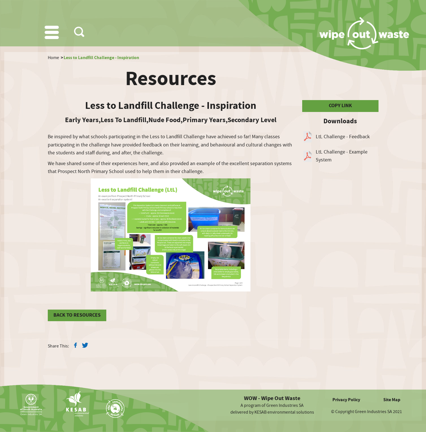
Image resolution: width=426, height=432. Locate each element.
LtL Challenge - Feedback (343, 136)
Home (53, 58)
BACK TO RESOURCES (77, 315)
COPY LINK (340, 105)
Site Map (391, 400)
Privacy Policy (346, 400)
